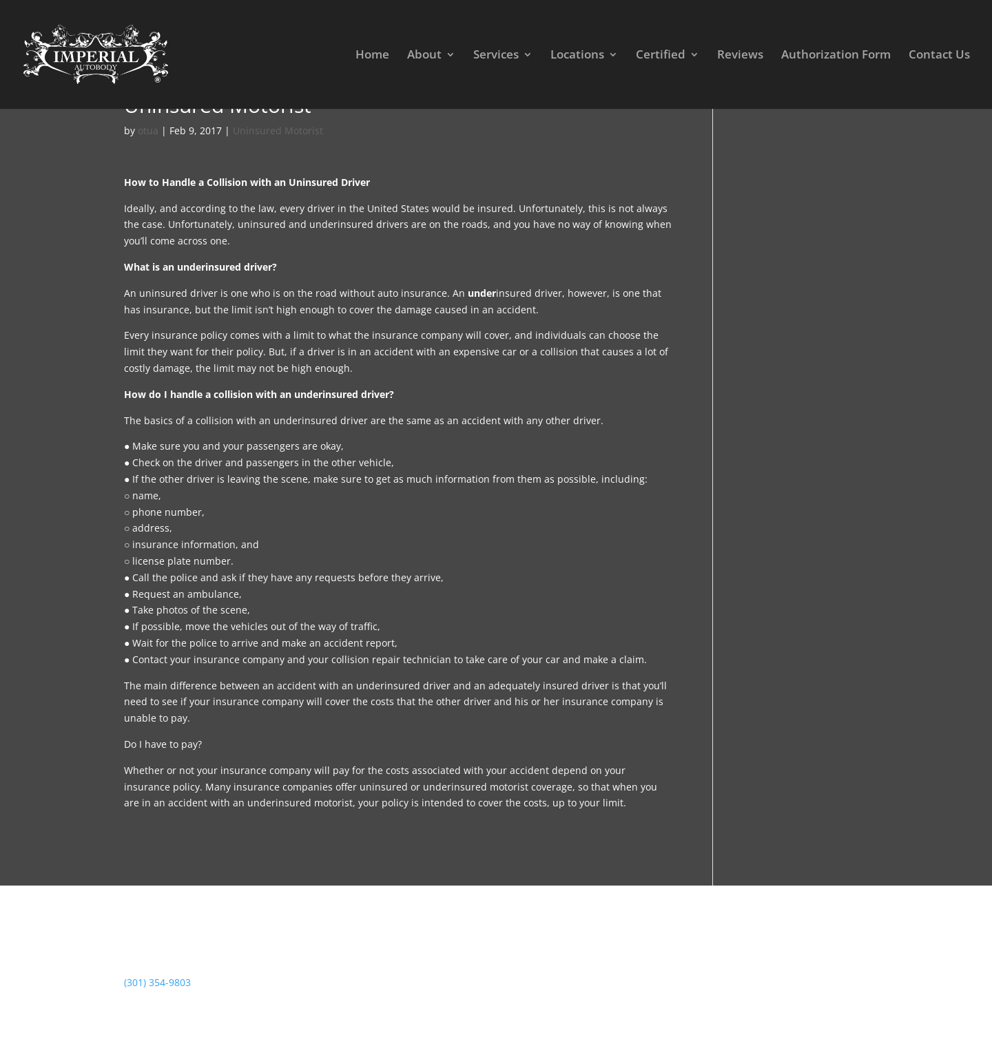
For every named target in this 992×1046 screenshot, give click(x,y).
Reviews (740, 56)
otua (148, 130)
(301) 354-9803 (157, 982)
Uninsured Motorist (278, 130)
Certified (660, 56)
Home (372, 56)
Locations (577, 56)
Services (496, 56)
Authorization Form (836, 56)
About (424, 56)
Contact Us (939, 56)
